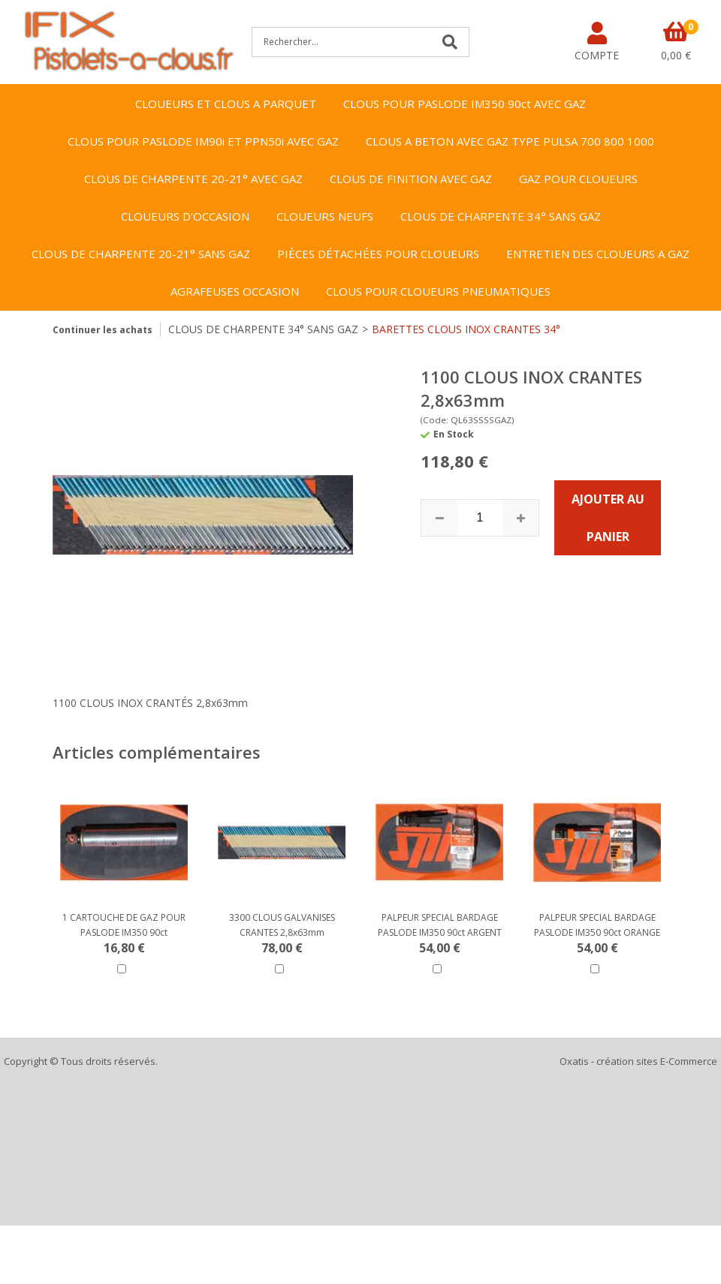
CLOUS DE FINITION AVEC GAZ (411, 178)
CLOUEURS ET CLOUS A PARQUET (225, 103)
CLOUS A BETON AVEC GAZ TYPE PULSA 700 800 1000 (510, 141)
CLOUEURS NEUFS (324, 216)
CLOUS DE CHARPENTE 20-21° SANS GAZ (141, 253)
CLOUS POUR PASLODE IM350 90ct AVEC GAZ (464, 103)
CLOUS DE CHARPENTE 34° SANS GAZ (500, 216)
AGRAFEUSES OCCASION (234, 291)
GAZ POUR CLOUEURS (578, 178)
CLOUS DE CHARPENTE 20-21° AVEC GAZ (193, 178)
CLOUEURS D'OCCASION (185, 216)
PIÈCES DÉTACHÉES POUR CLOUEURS (378, 253)
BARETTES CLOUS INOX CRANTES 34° (466, 329)
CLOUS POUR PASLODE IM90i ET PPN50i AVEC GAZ (203, 141)
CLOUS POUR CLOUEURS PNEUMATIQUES (438, 291)
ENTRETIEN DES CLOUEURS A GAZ (597, 253)
